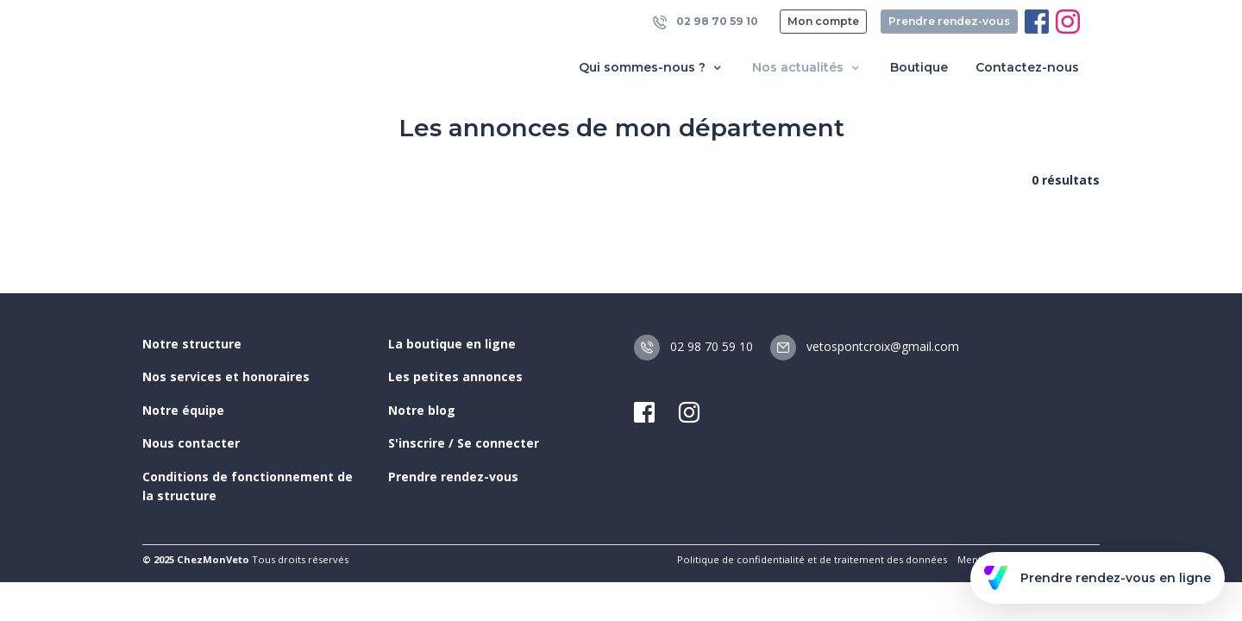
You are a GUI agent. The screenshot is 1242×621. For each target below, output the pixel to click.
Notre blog (421, 410)
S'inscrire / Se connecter (463, 443)
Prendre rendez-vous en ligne (1097, 578)
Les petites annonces (455, 376)
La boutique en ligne (452, 344)
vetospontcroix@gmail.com (864, 346)
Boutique (919, 67)
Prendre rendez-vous (949, 21)
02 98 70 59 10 (705, 22)
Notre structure (192, 344)
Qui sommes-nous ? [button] (651, 68)
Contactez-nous (1027, 67)
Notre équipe (183, 410)
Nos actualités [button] (807, 68)
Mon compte (823, 21)
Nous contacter (191, 443)
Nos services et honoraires (226, 376)
